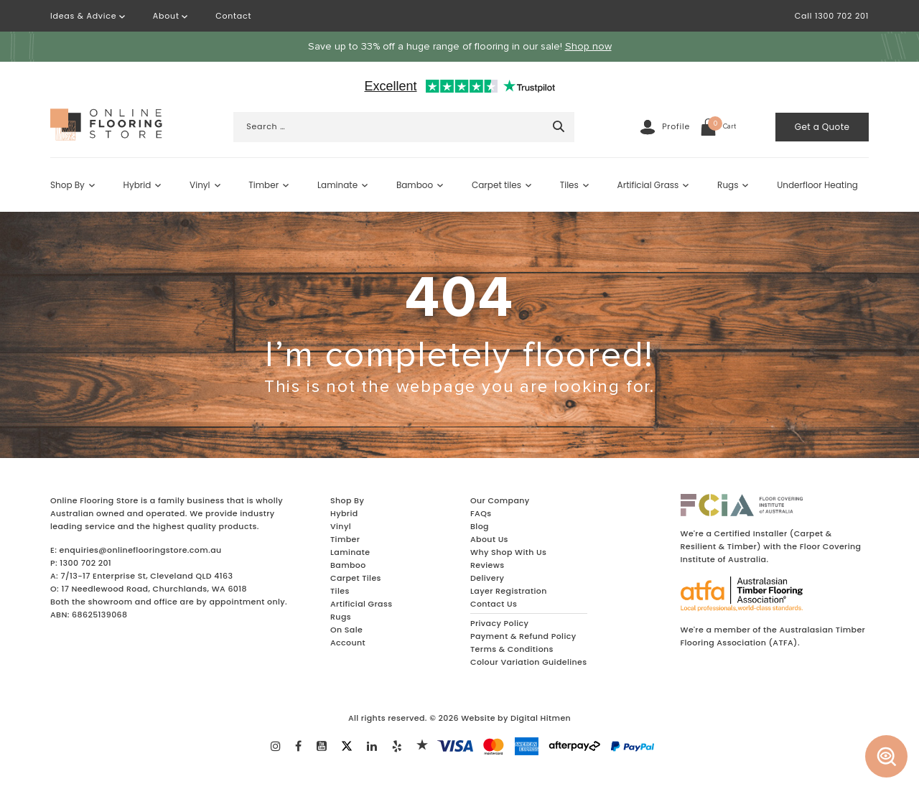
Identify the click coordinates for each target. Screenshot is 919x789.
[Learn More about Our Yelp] (397, 747)
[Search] (558, 126)
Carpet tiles (496, 185)
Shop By (67, 185)
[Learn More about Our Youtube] (322, 747)
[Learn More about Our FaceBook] (298, 747)
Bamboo (414, 185)
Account (347, 642)
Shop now (588, 46)
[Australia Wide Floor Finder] (886, 756)
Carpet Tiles (355, 578)
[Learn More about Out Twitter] (347, 744)
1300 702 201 (85, 563)
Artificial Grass (648, 185)
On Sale (346, 629)
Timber (263, 185)
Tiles (569, 185)
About (170, 16)
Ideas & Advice (87, 16)
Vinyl (200, 185)
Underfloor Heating (817, 185)
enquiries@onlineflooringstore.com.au (141, 550)
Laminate (337, 185)
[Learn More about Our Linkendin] (372, 747)
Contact (233, 16)
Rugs (727, 185)
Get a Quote (822, 127)
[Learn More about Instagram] (276, 747)
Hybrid (137, 185)
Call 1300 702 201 (832, 16)
